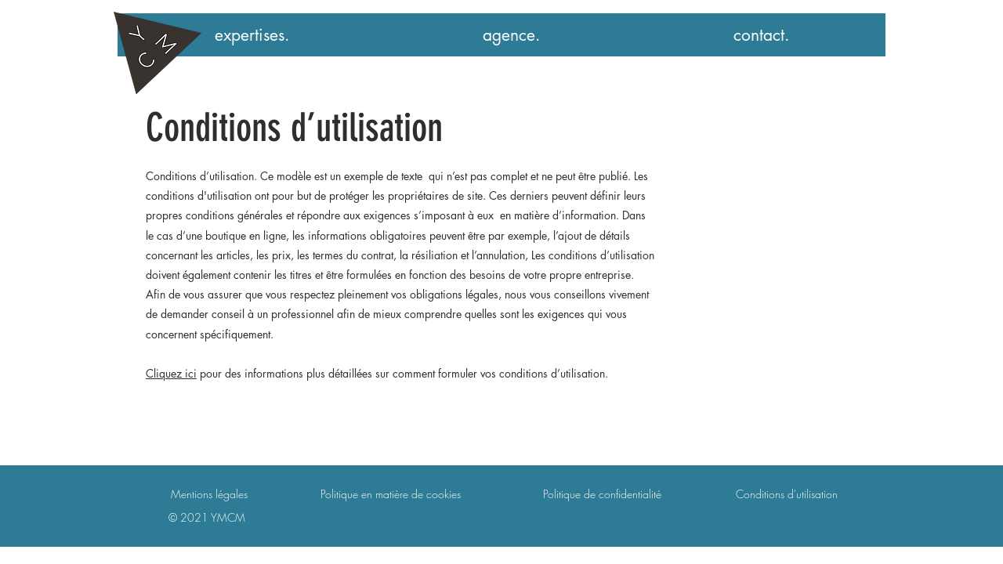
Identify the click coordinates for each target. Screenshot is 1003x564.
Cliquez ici (171, 373)
